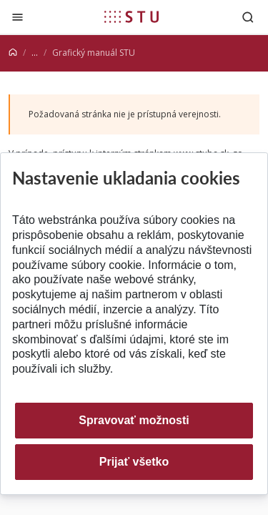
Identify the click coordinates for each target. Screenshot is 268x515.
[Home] (13, 52)
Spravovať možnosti (134, 420)
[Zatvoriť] (17, 17)
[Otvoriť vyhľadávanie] (248, 17)
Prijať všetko (134, 462)
